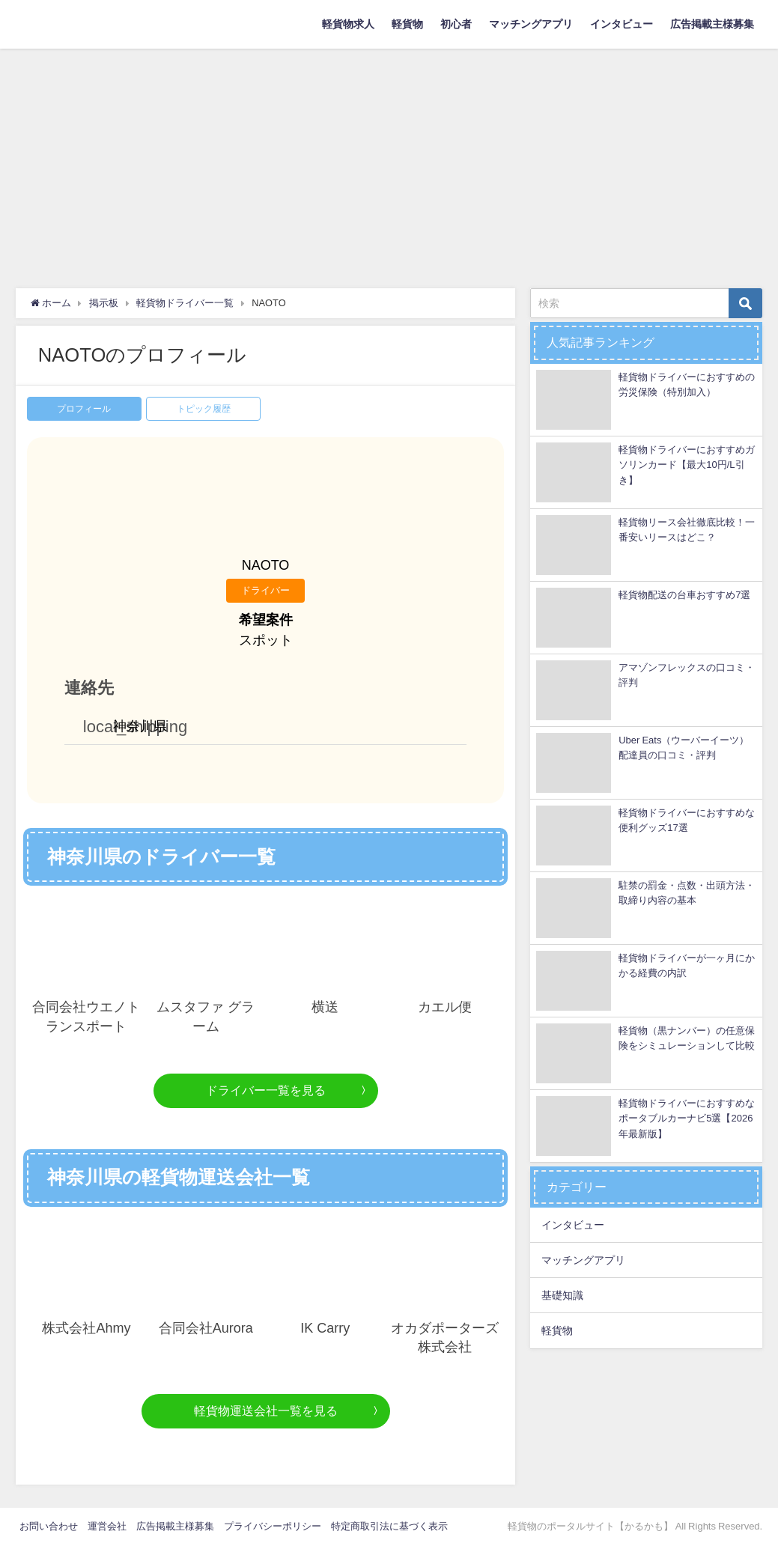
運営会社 (107, 1526)
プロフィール (84, 408)
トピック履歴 (204, 408)
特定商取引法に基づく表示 (389, 1526)
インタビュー (621, 24)
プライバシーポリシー (272, 1526)
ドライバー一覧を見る (266, 1090)
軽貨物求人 (348, 24)
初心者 (456, 24)
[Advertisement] (389, 161)
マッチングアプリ (531, 24)
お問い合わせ (48, 1526)
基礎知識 (562, 1295)
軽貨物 (407, 24)
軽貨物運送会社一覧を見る (266, 1410)
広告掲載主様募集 (712, 24)
